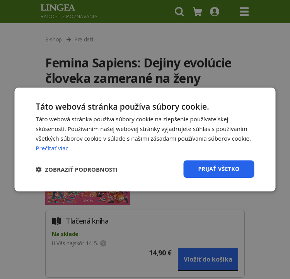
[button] (77, 169)
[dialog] (145, 139)
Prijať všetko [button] (218, 168)
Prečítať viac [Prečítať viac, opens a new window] (52, 148)
